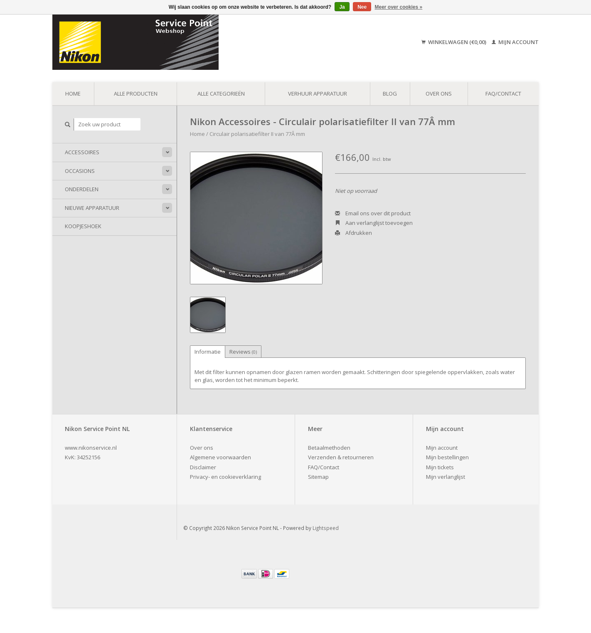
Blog (390, 93)
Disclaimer (203, 467)
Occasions (80, 171)
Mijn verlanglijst (445, 476)
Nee (362, 7)
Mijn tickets (440, 467)
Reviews (243, 351)
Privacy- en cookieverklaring (225, 476)
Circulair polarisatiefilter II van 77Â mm (257, 134)
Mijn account (515, 42)
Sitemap (318, 476)
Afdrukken (353, 232)
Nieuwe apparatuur (92, 208)
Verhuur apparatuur (317, 93)
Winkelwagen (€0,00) (454, 42)
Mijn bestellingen (447, 457)
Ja (342, 7)
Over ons (439, 93)
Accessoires (82, 152)
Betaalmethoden (329, 447)
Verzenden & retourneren (341, 457)
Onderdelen (81, 189)
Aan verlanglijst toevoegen (374, 223)
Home (73, 93)
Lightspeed (326, 528)
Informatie (208, 351)
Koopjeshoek (83, 226)
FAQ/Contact (503, 93)
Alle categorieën (221, 93)
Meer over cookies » (399, 7)
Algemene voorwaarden (220, 457)
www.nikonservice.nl (91, 447)
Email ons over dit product (373, 213)
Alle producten (136, 93)
